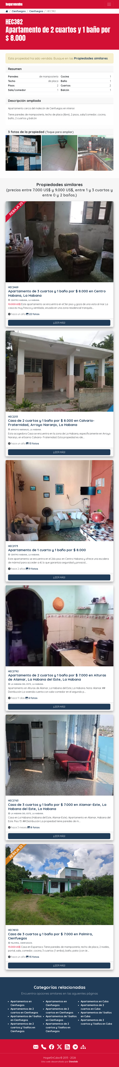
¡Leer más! (59, 322)
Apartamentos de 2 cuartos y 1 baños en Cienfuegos (23, 1027)
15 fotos (32, 956)
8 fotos (33, 827)
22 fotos (32, 314)
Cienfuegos (19, 11)
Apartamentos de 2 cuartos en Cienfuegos (24, 1010)
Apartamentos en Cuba (94, 1001)
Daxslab (73, 1061)
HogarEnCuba (14, 4)
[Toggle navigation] (109, 4)
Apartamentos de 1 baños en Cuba (96, 1014)
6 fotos (31, 698)
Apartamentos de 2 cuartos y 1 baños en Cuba (96, 1021)
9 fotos (32, 568)
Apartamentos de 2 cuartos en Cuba (92, 1007)
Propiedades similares (91, 58)
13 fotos (32, 443)
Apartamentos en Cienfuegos (21, 1003)
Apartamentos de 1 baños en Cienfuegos (26, 1018)
